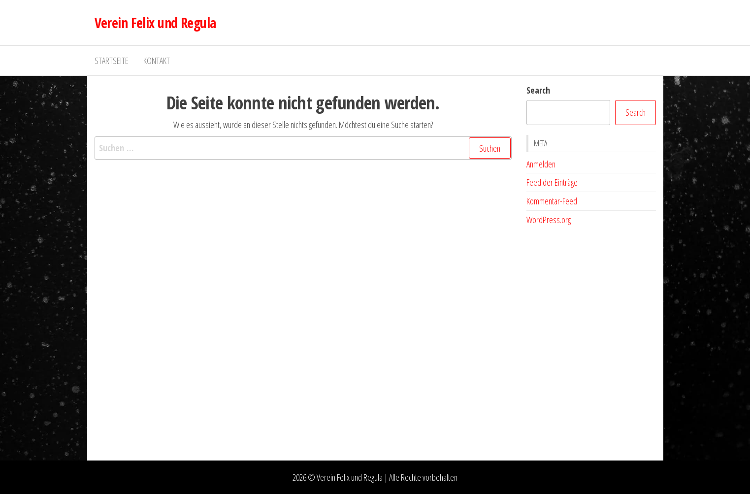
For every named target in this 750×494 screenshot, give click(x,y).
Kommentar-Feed (551, 201)
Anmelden (540, 164)
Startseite (112, 60)
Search (538, 90)
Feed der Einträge (552, 182)
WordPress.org (548, 220)
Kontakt (156, 60)
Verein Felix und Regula (155, 22)
